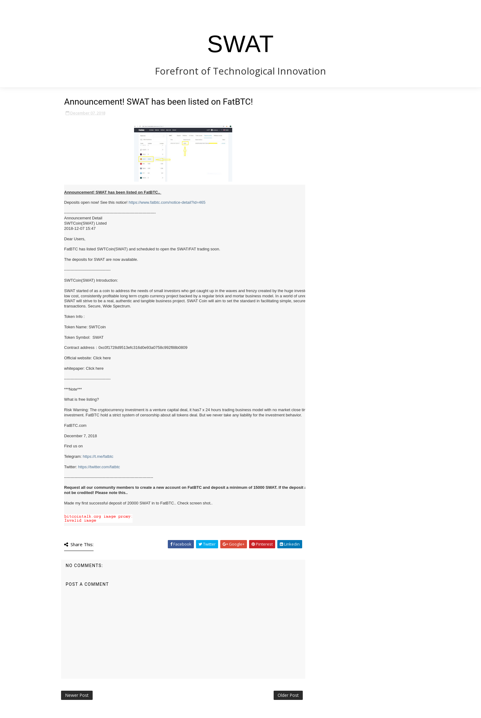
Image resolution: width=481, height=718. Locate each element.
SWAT (240, 44)
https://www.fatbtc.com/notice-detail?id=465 (167, 202)
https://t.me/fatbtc (98, 456)
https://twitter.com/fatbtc (99, 467)
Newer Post (77, 695)
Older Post (288, 695)
